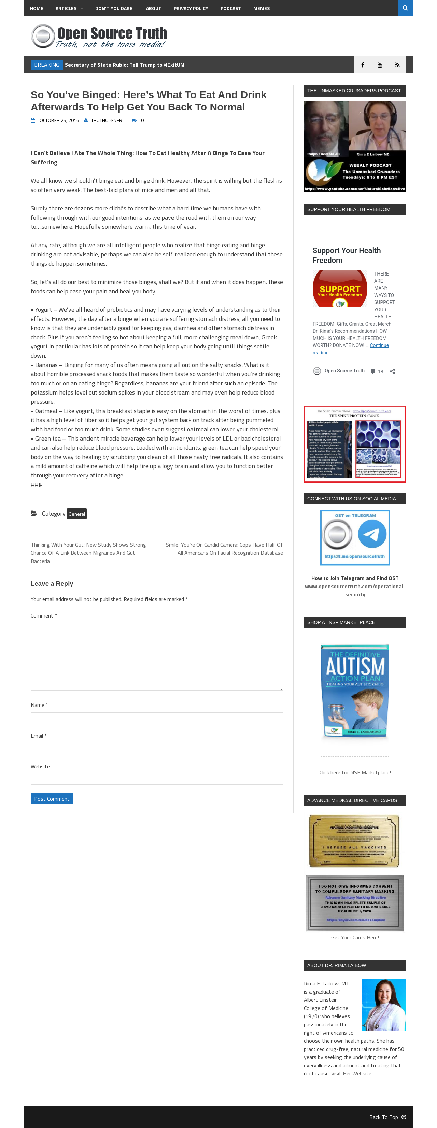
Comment (44, 615)
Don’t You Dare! (114, 8)
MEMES (261, 8)
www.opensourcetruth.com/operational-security (355, 590)
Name (39, 705)
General (77, 513)
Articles (69, 8)
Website (40, 766)
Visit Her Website (351, 1073)
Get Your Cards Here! (355, 877)
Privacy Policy (191, 8)
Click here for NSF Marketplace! (355, 772)
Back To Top (387, 1117)
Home (36, 8)
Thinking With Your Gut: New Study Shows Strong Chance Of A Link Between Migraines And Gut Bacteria (88, 552)
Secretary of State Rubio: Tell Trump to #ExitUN (124, 65)
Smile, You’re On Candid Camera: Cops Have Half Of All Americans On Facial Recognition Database (224, 548)
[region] (355, 696)
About (153, 8)
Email (39, 735)
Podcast (231, 8)
